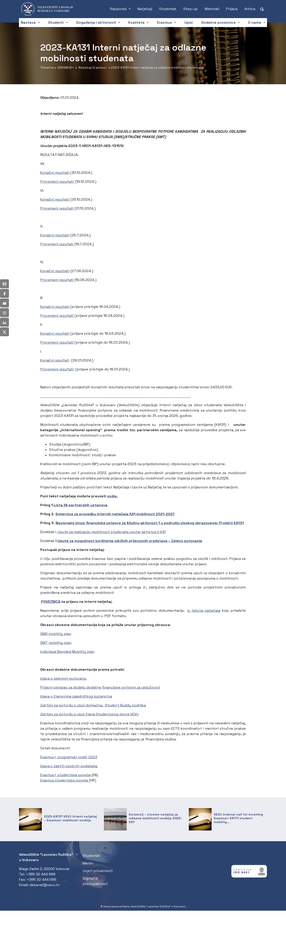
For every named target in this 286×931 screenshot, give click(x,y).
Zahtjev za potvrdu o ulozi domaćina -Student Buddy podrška (93, 705)
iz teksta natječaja (203, 610)
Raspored (118, 8)
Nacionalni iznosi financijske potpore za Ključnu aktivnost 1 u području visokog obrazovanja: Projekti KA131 (150, 523)
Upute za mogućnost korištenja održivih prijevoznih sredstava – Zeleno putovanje (130, 540)
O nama (254, 22)
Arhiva (249, 8)
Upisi (188, 22)
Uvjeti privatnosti (98, 870)
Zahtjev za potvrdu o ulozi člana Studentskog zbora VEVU (89, 714)
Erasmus (164, 22)
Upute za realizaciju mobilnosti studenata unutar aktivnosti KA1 (112, 532)
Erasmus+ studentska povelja (65, 775)
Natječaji (144, 8)
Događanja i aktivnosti (96, 22)
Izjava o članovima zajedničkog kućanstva (76, 696)
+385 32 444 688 (40, 874)
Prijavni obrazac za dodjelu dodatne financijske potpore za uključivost (100, 687)
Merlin (88, 863)
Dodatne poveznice (218, 22)
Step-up (190, 8)
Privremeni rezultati (57, 181)
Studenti (56, 22)
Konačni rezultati (54, 172)
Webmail (212, 8)
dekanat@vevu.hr (44, 885)
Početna (47, 67)
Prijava (232, 8)
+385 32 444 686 (41, 879)
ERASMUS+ (66, 67)
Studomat (167, 8)
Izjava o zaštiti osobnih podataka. (69, 766)
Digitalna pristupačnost (95, 881)
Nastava (28, 22)
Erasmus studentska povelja (64, 780)
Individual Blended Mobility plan (67, 651)
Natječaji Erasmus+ (93, 67)
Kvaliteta (136, 22)
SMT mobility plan (56, 642)
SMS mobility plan (55, 633)
